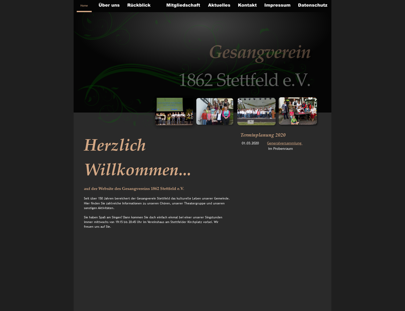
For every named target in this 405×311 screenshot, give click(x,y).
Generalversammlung (284, 143)
